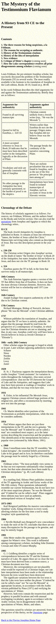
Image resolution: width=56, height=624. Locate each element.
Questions (38, 612)
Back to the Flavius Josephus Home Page (21, 620)
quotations (6, 221)
